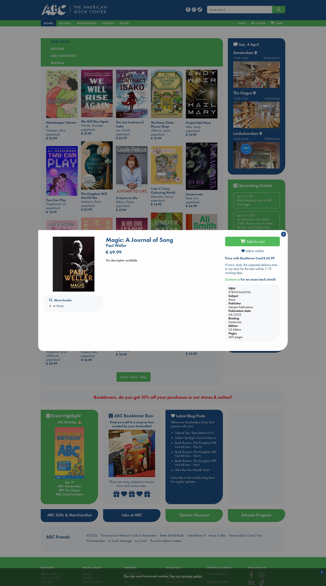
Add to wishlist (252, 251)
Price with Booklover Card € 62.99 (249, 258)
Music (60, 306)
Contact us (232, 279)
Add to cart (253, 241)
